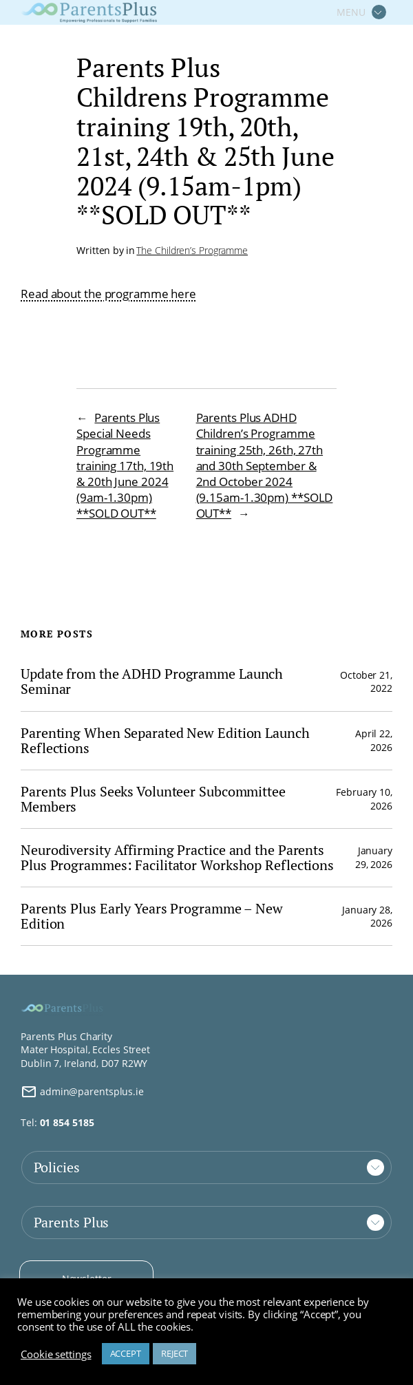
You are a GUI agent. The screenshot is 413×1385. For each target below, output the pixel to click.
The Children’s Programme (192, 250)
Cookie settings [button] (56, 1354)
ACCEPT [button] (125, 1353)
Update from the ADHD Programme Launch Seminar (152, 681)
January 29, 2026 (373, 857)
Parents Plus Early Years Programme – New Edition (152, 916)
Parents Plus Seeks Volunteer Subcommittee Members (153, 799)
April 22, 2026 (373, 740)
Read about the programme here (108, 294)
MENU (351, 12)
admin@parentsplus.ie (82, 1091)
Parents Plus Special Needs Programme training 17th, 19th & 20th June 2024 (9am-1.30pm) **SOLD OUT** (124, 465)
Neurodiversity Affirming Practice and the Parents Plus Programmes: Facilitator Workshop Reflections (177, 858)
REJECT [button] (174, 1353)
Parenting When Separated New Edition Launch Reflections (165, 741)
